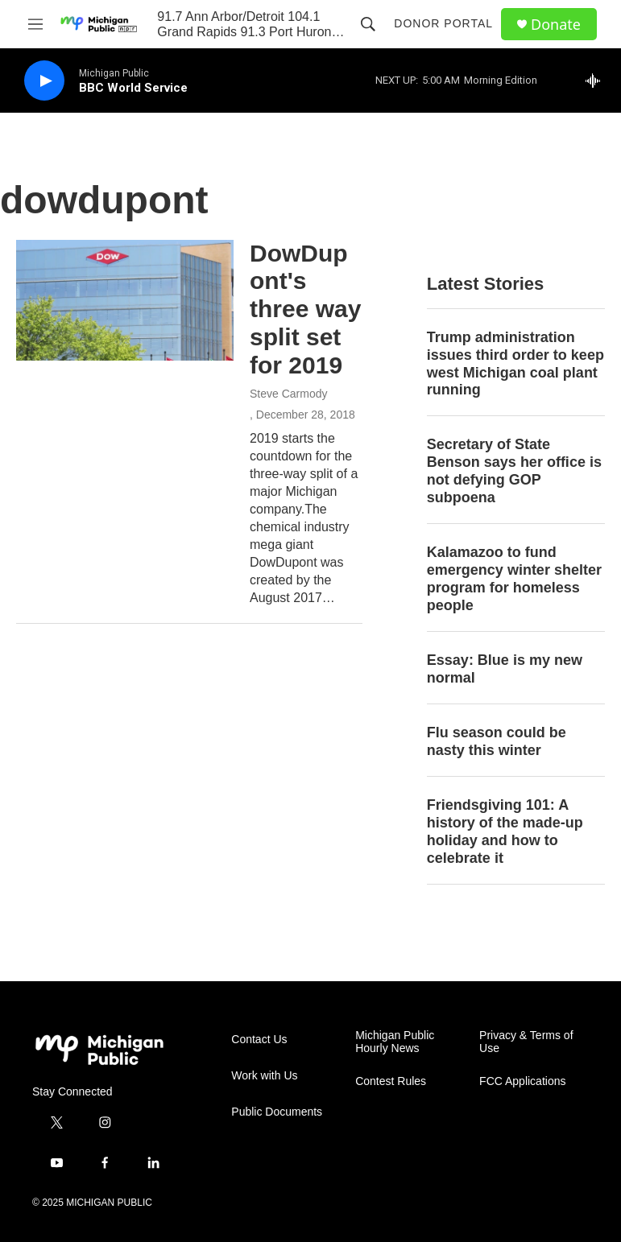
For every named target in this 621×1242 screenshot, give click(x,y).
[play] (44, 81)
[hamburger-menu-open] (35, 24)
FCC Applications (522, 1081)
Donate (556, 24)
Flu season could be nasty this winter (496, 741)
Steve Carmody (288, 393)
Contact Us (259, 1040)
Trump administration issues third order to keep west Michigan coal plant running (515, 363)
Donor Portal (443, 23)
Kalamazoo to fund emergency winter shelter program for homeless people (514, 578)
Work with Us (264, 1076)
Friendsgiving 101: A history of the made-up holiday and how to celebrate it (505, 831)
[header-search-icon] (368, 24)
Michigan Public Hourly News (394, 1041)
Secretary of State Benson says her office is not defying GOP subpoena (514, 470)
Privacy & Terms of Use (526, 1041)
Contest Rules (390, 1081)
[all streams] (597, 80)
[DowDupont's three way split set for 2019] (125, 300)
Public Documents (276, 1112)
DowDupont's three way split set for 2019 (305, 309)
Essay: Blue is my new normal (504, 669)
